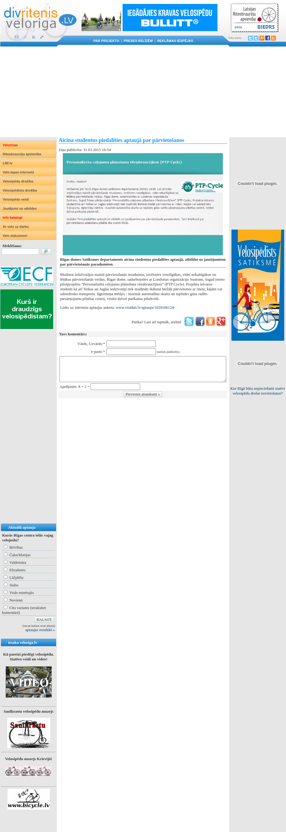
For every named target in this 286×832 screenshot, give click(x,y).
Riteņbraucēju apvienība (22, 154)
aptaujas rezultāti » (40, 629)
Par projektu (106, 41)
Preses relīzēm (138, 41)
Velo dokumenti (15, 235)
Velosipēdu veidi (16, 199)
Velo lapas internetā (18, 172)
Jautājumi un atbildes (20, 208)
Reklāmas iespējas (175, 41)
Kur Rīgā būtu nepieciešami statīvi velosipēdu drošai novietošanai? (257, 390)
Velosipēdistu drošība (20, 190)
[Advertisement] (143, 92)
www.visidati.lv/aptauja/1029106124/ (145, 307)
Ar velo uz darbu (16, 226)
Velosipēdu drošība (18, 181)
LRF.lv (7, 163)
